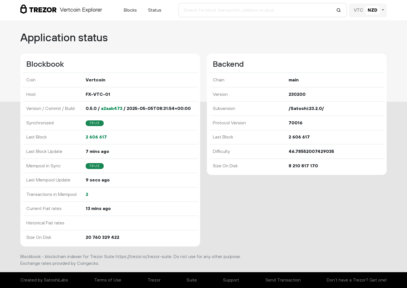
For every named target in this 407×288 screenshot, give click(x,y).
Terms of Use (107, 280)
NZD (372, 10)
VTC (358, 10)
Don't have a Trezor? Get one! (357, 280)
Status (154, 10)
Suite (192, 280)
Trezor (154, 280)
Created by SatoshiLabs (44, 280)
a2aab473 (111, 108)
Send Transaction (283, 280)
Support (231, 280)
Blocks (130, 10)
